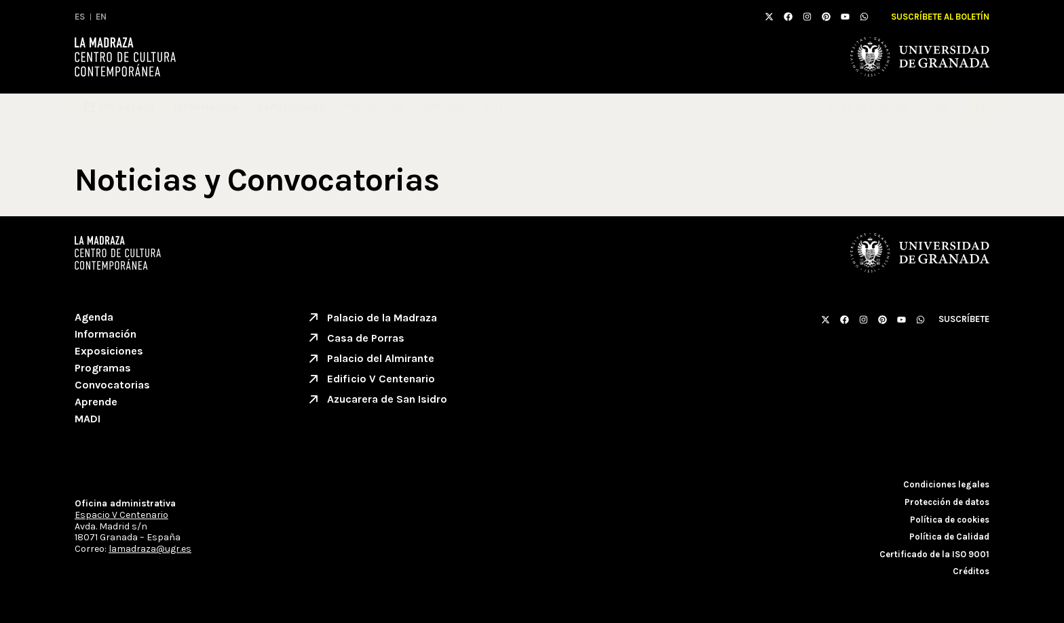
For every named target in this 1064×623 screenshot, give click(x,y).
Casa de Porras (868, 107)
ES (80, 17)
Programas (374, 107)
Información (206, 107)
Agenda (94, 316)
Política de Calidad (949, 536)
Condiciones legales (946, 484)
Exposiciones (291, 107)
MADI (942, 108)
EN (101, 17)
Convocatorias (112, 384)
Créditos (971, 571)
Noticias (506, 107)
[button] (981, 107)
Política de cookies (949, 520)
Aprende (444, 107)
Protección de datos (947, 502)
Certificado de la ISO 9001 (934, 554)
